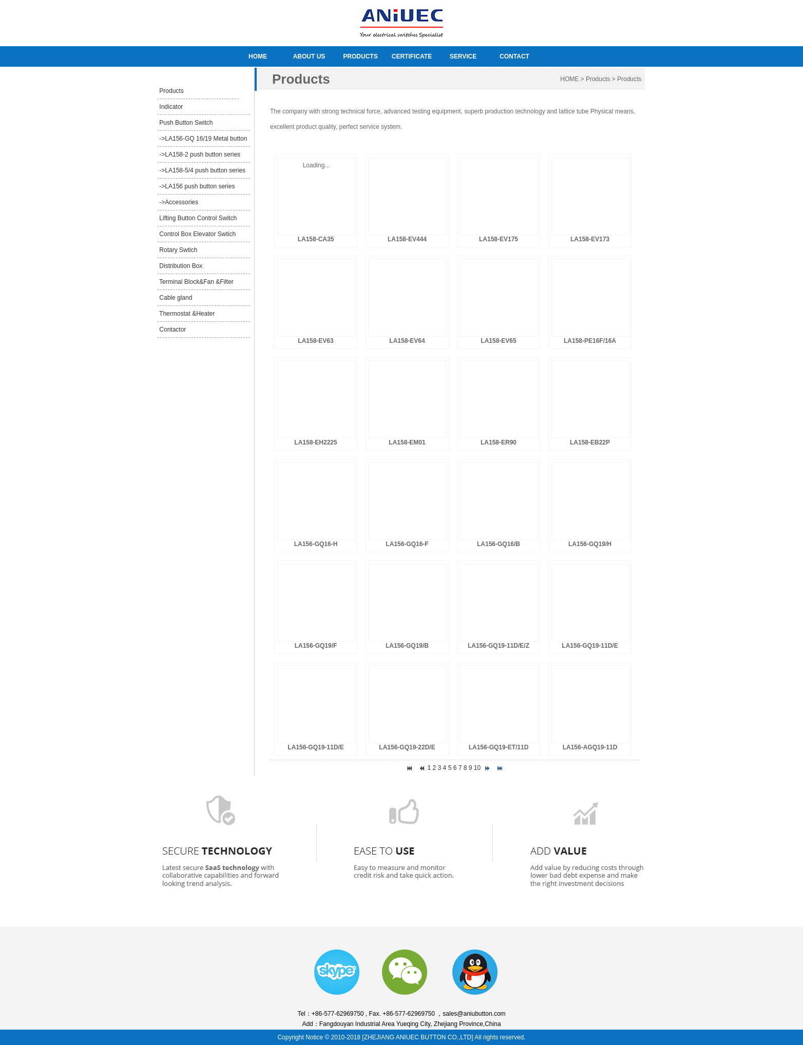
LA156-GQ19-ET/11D (499, 747)
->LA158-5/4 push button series (201, 170)
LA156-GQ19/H (589, 544)
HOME (257, 56)
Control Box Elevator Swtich (197, 234)
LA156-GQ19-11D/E (590, 645)
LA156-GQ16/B (498, 544)
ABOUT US (309, 56)
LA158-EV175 (498, 239)
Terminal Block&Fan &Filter (196, 281)
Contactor (172, 329)
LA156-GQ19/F (316, 645)
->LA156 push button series (196, 186)
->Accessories (178, 202)
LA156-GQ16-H (316, 544)
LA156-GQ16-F (407, 544)
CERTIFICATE (412, 56)
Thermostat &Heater (186, 313)
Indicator (170, 106)
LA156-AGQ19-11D (590, 747)
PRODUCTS (360, 56)
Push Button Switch (185, 122)
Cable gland (175, 297)
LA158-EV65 (498, 340)
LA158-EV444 (407, 239)
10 (477, 767)
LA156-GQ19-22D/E (407, 747)
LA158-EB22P (590, 442)
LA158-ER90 (499, 442)
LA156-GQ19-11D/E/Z (498, 645)
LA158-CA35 (316, 239)
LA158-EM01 (407, 442)
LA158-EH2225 (315, 442)
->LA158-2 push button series (199, 154)
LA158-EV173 (589, 239)
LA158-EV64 (407, 340)
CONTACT (514, 56)
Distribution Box (180, 265)
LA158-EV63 (315, 340)
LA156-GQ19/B (407, 645)
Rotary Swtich (177, 250)
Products (171, 90)
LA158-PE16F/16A (590, 340)
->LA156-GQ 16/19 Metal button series (202, 141)
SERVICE (463, 56)
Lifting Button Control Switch (197, 218)
